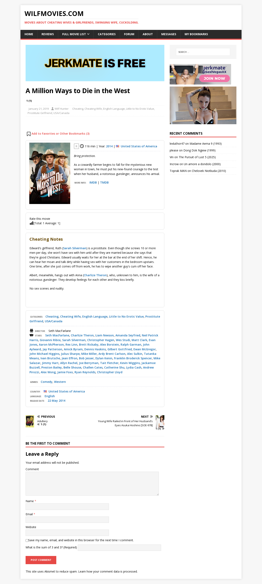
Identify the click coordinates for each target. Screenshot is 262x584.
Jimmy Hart (50, 363)
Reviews (48, 34)
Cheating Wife (93, 108)
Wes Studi (123, 340)
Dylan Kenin (103, 358)
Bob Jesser (86, 358)
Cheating (77, 108)
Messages (168, 34)
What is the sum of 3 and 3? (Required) (51, 547)
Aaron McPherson (51, 344)
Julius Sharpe (70, 354)
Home (29, 34)
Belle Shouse (72, 367)
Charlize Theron (95, 275)
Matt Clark (139, 340)
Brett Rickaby (88, 344)
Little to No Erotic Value (140, 108)
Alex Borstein (109, 344)
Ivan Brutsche (50, 358)
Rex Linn (71, 344)
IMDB (93, 182)
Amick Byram (73, 349)
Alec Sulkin (134, 354)
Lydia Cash (133, 367)
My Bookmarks (196, 34)
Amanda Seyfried (127, 335)
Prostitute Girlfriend (40, 113)
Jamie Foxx (65, 372)
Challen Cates (93, 367)
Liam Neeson (104, 335)
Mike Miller (89, 354)
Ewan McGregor (144, 349)
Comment (32, 469)
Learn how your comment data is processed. (108, 571)
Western (60, 382)
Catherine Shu (114, 367)
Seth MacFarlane (57, 335)
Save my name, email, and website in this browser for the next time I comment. (81, 540)
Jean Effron (69, 358)
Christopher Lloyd (109, 372)
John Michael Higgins (44, 354)
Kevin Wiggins (130, 363)
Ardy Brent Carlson (111, 354)
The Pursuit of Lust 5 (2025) (197, 157)
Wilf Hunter (62, 108)
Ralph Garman (131, 344)
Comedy (46, 382)
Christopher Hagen (100, 340)
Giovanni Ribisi (50, 340)
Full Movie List (74, 34)
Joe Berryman (88, 363)
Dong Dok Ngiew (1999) (199, 150)
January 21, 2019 (39, 108)
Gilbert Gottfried (119, 349)
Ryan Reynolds (85, 372)
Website (31, 527)
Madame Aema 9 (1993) (206, 143)
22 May (53, 400)
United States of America (139, 146)
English (50, 396)
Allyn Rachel (68, 363)
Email (30, 514)
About (148, 34)
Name (30, 501)
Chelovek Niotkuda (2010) (209, 171)
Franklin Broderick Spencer (133, 358)
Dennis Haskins (95, 349)
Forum (129, 34)
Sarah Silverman (74, 248)
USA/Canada (61, 113)
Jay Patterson (52, 349)
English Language (114, 108)
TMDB (104, 182)
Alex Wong (48, 372)
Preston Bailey (51, 367)
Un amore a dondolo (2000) (202, 164)
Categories (107, 34)
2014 (109, 146)
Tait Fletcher (109, 363)
